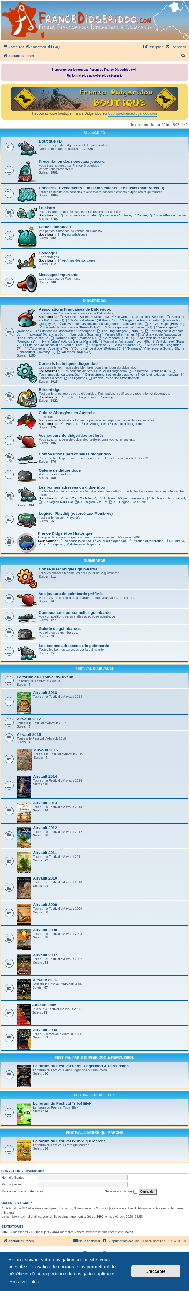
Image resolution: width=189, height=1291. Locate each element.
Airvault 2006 (45, 980)
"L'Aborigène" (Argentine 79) (45, 348)
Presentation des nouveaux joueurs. (72, 161)
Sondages (48, 253)
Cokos (128, 1232)
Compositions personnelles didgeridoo (75, 454)
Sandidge (106, 397)
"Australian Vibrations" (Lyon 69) (124, 341)
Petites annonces (55, 227)
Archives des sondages (77, 260)
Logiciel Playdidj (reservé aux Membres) (76, 513)
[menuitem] (36, 46)
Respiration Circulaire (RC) (149, 371)
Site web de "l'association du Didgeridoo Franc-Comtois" (100, 324)
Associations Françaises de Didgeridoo (75, 309)
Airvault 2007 (45, 955)
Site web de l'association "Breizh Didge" (69, 327)
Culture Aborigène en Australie (67, 413)
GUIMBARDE (95, 561)
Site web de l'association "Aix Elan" (138, 316)
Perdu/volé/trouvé (72, 234)
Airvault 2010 (45, 878)
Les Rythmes (75, 378)
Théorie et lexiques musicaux (156, 374)
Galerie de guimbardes (60, 628)
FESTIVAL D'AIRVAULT (94, 669)
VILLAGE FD (94, 133)
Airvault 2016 (29, 734)
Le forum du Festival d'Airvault (45, 677)
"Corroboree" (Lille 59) (116, 338)
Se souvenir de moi (121, 1192)
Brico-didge (49, 389)
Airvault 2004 (45, 1030)
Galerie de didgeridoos (60, 470)
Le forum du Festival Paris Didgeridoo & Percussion (81, 1066)
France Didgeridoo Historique (65, 533)
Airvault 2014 (45, 776)
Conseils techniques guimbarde (68, 569)
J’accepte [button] (156, 1271)
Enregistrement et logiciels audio (106, 374)
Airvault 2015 (46, 750)
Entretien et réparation (78, 397)
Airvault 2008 (45, 930)
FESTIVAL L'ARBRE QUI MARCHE (94, 1133)
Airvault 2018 (45, 692)
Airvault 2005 (44, 1005)
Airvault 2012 (45, 828)
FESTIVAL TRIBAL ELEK (94, 1095)
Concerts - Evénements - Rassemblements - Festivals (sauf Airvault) (101, 188)
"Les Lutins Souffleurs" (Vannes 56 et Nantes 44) (103, 334)
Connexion (10, 1171)
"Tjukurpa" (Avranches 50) (44, 334)
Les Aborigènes (94, 424)
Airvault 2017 (29, 719)
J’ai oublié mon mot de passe (22, 1191)
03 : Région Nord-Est (56, 502)
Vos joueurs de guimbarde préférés (71, 594)
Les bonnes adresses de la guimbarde (74, 645)
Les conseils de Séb (76, 371)
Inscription (35, 1171)
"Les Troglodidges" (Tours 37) (120, 331)
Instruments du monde (78, 215)
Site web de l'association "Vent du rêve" (53, 345)
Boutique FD (50, 141)
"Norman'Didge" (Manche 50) (73, 338)
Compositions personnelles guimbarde (75, 612)
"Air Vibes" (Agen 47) (74, 352)
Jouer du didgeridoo (110, 371)
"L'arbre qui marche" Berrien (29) (126, 327)
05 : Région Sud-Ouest (127, 502)
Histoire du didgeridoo (125, 424)
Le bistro (47, 208)
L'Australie (69, 424)
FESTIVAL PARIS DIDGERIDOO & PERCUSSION (94, 1057)
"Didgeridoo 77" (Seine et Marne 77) (113, 345)
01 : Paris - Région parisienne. (121, 498)
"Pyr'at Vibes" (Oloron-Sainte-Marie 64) (67, 341)
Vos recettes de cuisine (167, 215)
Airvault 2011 (45, 852)
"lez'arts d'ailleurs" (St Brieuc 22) (91, 320)
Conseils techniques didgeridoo (68, 363)
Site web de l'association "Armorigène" (66, 331)
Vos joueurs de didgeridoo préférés (71, 435)
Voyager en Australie (114, 215)
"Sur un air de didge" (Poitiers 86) (95, 348)
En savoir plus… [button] (26, 1281)
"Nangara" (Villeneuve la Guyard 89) (151, 348)
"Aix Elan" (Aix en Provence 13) (84, 316)
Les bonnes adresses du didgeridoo (72, 487)
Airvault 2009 (45, 904)
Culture (140, 215)
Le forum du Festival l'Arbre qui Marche (69, 1141)
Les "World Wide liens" (78, 498)
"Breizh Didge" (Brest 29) (164, 324)
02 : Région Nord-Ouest (166, 498)
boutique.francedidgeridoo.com (132, 113)
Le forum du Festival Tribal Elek (62, 1103)
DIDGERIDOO (94, 301)
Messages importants (58, 274)
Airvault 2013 (45, 803)
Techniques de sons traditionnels (114, 378)
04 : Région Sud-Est (91, 502)
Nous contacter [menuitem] (86, 1241)
